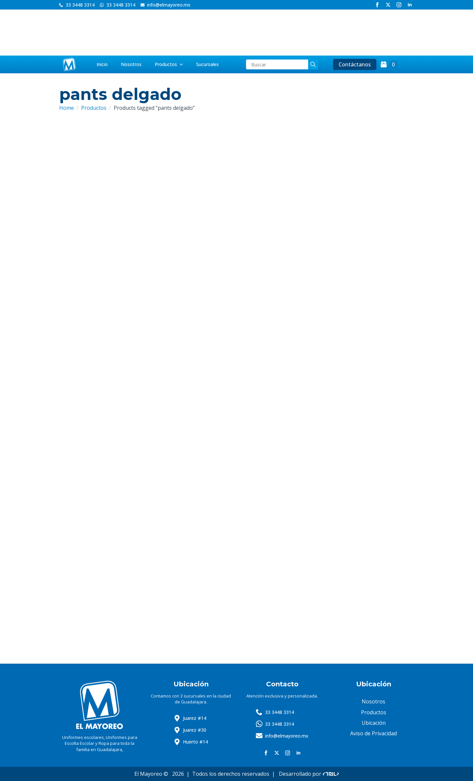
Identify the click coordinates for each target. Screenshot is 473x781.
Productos (166, 64)
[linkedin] (410, 5)
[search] (313, 64)
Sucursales (207, 64)
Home (66, 107)
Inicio (102, 64)
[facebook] (377, 5)
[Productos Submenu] (183, 64)
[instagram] (399, 5)
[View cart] (389, 64)
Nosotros (131, 64)
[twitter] (388, 5)
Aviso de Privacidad (373, 733)
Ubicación (374, 722)
